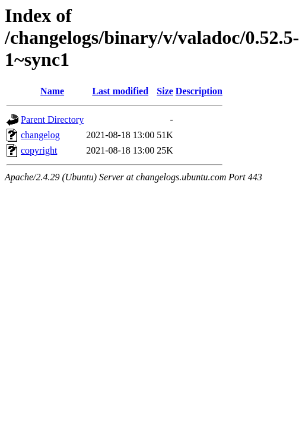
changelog (40, 135)
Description (199, 91)
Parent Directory (52, 119)
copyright (39, 150)
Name (52, 91)
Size (165, 91)
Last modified (120, 91)
